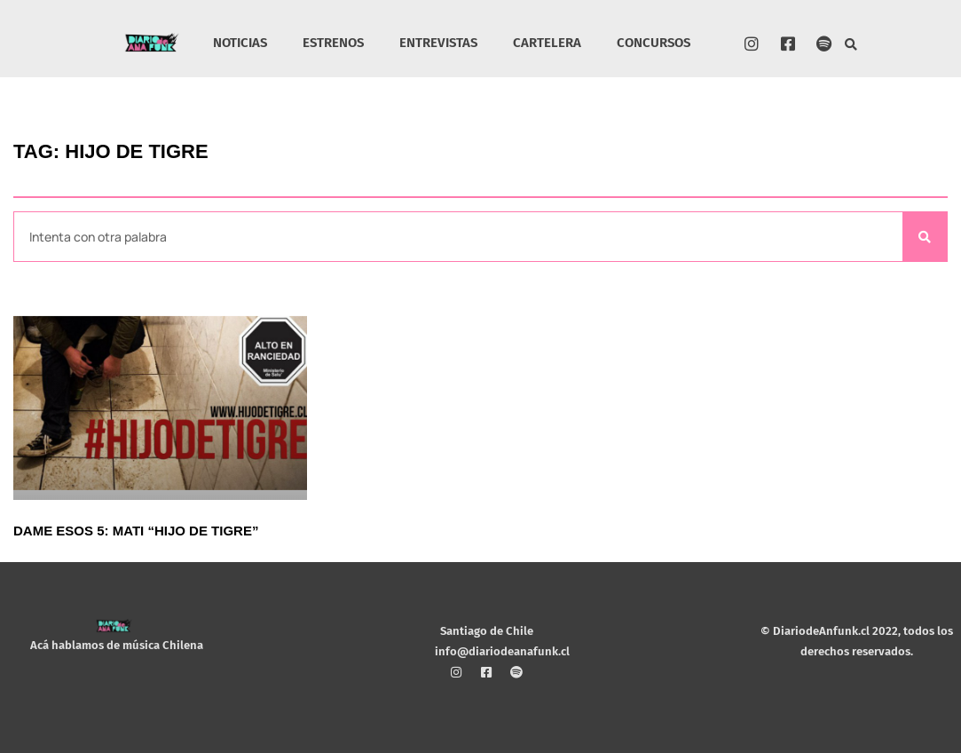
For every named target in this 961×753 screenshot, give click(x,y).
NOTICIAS (240, 43)
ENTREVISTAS (438, 43)
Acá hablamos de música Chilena (116, 645)
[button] (851, 45)
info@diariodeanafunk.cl (502, 650)
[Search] (924, 236)
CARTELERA (547, 43)
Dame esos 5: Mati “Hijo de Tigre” (135, 530)
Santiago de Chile (486, 631)
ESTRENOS (333, 43)
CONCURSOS (653, 43)
